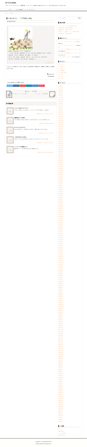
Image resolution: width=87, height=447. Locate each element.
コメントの (61, 433)
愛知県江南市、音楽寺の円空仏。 (65, 29)
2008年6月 (60, 316)
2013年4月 (60, 204)
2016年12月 (60, 120)
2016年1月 (60, 141)
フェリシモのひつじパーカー (21, 108)
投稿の (60, 431)
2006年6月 (60, 362)
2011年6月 (60, 247)
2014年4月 (60, 181)
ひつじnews (10, 3)
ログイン (60, 429)
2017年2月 (60, 116)
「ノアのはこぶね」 (49, 62)
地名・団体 (60, 78)
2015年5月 (60, 157)
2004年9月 (60, 400)
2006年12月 (60, 350)
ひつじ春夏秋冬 (61, 70)
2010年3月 (60, 275)
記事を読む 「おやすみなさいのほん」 (45, 142)
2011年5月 (60, 249)
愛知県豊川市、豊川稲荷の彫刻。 (65, 33)
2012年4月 (60, 227)
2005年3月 (60, 390)
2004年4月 (60, 404)
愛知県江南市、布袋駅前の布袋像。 (66, 27)
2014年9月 (60, 172)
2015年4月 (60, 158)
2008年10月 (60, 308)
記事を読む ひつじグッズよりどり (46, 132)
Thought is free (48, 443)
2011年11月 (60, 237)
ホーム (10, 9)
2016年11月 (60, 122)
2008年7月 (60, 314)
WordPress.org (61, 435)
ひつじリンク (32, 9)
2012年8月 (60, 220)
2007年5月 (60, 341)
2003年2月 (60, 411)
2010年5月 (60, 272)
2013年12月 (60, 189)
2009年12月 (60, 281)
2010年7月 (60, 268)
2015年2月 (60, 162)
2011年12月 (60, 235)
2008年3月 (60, 321)
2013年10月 (60, 193)
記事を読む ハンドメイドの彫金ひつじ (45, 152)
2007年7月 (60, 337)
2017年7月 (60, 107)
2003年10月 (60, 408)
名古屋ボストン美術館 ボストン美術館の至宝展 (68, 31)
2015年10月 (60, 147)
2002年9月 (60, 415)
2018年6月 (60, 86)
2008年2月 (60, 323)
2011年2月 (60, 254)
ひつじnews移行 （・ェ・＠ (21, 9)
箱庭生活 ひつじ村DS (19, 117)
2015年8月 (60, 151)
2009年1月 (60, 302)
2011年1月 (60, 256)
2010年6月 (60, 270)
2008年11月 (60, 306)
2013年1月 (60, 210)
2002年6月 (60, 419)
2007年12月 (60, 327)
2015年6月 (60, 155)
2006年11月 (60, 352)
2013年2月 (60, 208)
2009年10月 (60, 285)
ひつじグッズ (51, 74)
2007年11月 (60, 329)
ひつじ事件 (60, 68)
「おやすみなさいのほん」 (20, 137)
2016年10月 (60, 124)
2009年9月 (60, 287)
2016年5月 (60, 134)
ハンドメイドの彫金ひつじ (20, 146)
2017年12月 (60, 97)
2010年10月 (60, 262)
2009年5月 (60, 295)
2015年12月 (60, 143)
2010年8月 (60, 266)
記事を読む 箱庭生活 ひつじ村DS (46, 123)
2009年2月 (60, 300)
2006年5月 (60, 364)
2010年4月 (60, 273)
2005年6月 (60, 385)
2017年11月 (60, 99)
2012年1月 (60, 233)
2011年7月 (60, 245)
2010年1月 (60, 279)
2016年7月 (60, 130)
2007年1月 (60, 348)
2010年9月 (60, 264)
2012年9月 (60, 218)
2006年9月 (60, 356)
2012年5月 (60, 226)
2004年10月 (60, 398)
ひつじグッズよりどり (19, 127)
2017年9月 (60, 103)
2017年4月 (60, 112)
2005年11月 (60, 375)
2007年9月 (60, 333)
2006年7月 (60, 360)
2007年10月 (60, 331)
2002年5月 (60, 421)
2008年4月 (60, 319)
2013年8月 (60, 197)
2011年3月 (60, 252)
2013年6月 (60, 201)
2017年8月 (60, 105)
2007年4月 (60, 342)
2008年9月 (60, 310)
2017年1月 (60, 118)
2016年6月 (60, 132)
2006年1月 (60, 371)
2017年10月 (60, 101)
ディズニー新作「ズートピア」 (65, 56)
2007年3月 (60, 344)
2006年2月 (60, 369)
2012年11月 (60, 214)
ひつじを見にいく (62, 66)
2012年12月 (60, 212)
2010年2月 (60, 277)
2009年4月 (60, 296)
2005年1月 (60, 394)
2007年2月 (60, 346)
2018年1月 (60, 95)
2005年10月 (60, 377)
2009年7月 (60, 291)
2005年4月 (60, 388)
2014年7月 (60, 176)
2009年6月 (60, 293)
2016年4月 (60, 135)
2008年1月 (60, 325)
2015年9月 (60, 149)
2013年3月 (60, 206)
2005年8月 (60, 381)
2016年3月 (60, 137)
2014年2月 (60, 185)
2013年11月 (60, 191)
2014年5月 (60, 180)
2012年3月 (60, 229)
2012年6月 (60, 224)
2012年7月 (60, 222)
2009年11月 (60, 283)
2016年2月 (60, 139)
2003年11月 (60, 406)
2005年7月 (60, 383)
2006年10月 (60, 354)
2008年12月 (60, 304)
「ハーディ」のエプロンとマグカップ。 (66, 41)
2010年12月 (60, 258)
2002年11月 (60, 413)
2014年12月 (60, 166)
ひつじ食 (60, 76)
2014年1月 (60, 187)
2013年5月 (60, 203)
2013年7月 (60, 199)
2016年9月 (60, 126)
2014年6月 (60, 178)
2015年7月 (60, 153)
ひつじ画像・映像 (62, 72)
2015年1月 (60, 164)
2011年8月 (60, 243)
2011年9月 (60, 241)
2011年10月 (60, 239)
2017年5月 (60, 111)
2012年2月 (60, 231)
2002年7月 (60, 417)
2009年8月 (60, 289)
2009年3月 (60, 298)
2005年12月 (60, 373)
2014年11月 (60, 168)
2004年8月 (60, 402)
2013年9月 (60, 195)
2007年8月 (60, 335)
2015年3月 (60, 160)
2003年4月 (60, 410)
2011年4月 (60, 250)
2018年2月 (60, 93)
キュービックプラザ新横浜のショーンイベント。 (68, 49)
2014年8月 (60, 174)
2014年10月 (60, 170)
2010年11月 (60, 260)
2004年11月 (60, 396)
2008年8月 (60, 312)
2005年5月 (60, 387)
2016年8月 (60, 128)
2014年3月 (60, 183)
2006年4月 (60, 365)
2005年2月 (60, 392)
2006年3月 (60, 367)
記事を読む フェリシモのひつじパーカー (44, 113)
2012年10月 (60, 216)
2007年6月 (60, 339)
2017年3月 (60, 114)
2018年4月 (60, 89)
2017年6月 (60, 109)
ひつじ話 (60, 74)
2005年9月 (60, 379)
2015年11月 (60, 145)
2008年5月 (60, 318)
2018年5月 (60, 88)
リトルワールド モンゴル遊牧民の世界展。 (67, 25)
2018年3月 (60, 91)
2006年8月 (60, 358)
